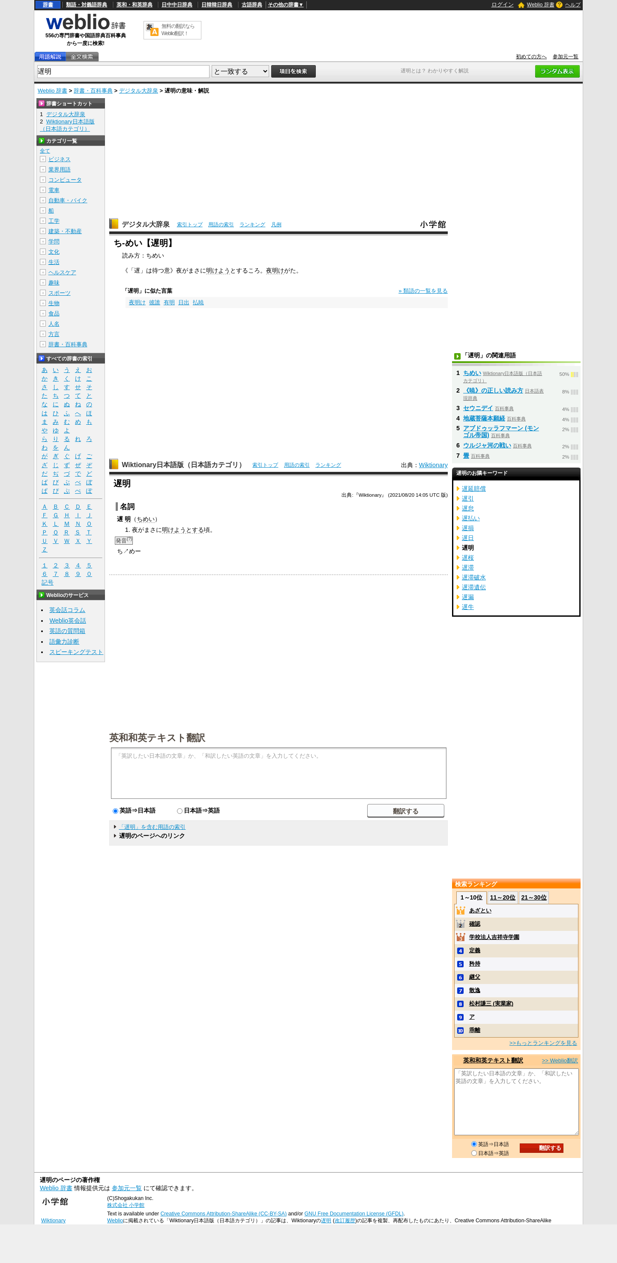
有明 (169, 302)
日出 (183, 302)
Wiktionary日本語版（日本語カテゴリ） (184, 464)
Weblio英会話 (67, 620)
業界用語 (59, 169)
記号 (48, 583)
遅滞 (468, 567)
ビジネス (59, 159)
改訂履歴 (345, 1221)
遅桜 (468, 557)
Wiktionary (433, 465)
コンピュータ (65, 180)
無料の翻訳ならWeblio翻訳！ (178, 29)
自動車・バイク (67, 200)
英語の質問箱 (67, 630)
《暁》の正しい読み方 (493, 390)
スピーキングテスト (76, 651)
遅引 (468, 498)
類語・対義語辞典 (86, 5)
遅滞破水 (474, 577)
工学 (54, 221)
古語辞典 (252, 5)
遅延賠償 (474, 488)
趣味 (54, 282)
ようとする (189, 529)
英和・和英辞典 (135, 5)
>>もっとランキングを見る (543, 1043)
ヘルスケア (62, 272)
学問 (54, 241)
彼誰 (154, 302)
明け (168, 529)
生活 (54, 262)
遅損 (468, 528)
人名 (54, 324)
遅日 (468, 537)
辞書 (48, 5)
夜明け (275, 270)
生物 (54, 303)
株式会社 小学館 (125, 1205)
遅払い (471, 518)
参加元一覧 (565, 57)
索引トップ (190, 225)
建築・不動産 (65, 231)
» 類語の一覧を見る (423, 291)
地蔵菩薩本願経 (484, 418)
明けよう (218, 270)
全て (45, 150)
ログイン (502, 4)
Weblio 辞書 (540, 5)
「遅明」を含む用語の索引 (152, 827)
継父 (474, 977)
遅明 (326, 1221)
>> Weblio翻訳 (560, 1060)
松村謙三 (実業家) (491, 1003)
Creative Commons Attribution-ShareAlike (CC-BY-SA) (223, 1214)
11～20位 (502, 897)
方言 (54, 334)
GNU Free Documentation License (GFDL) (354, 1214)
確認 (474, 924)
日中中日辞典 (177, 5)
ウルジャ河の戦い (487, 445)
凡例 (276, 225)
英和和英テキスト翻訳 (157, 737)
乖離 (474, 1030)
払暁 (198, 302)
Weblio (115, 1221)
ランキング (252, 225)
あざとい (480, 910)
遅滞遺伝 (474, 587)
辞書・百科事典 (93, 90)
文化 (54, 252)
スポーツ (59, 293)
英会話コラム (67, 609)
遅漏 (468, 597)
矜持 (474, 963)
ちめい (146, 519)
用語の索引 (221, 225)
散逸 (474, 990)
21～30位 (533, 897)
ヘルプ (573, 5)
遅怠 (468, 508)
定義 (474, 950)
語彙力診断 (64, 641)
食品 (54, 313)
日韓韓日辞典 (216, 5)
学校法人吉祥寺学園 (494, 937)
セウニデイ (478, 408)
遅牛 (468, 606)
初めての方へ (531, 57)
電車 (54, 190)
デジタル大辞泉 (138, 90)
